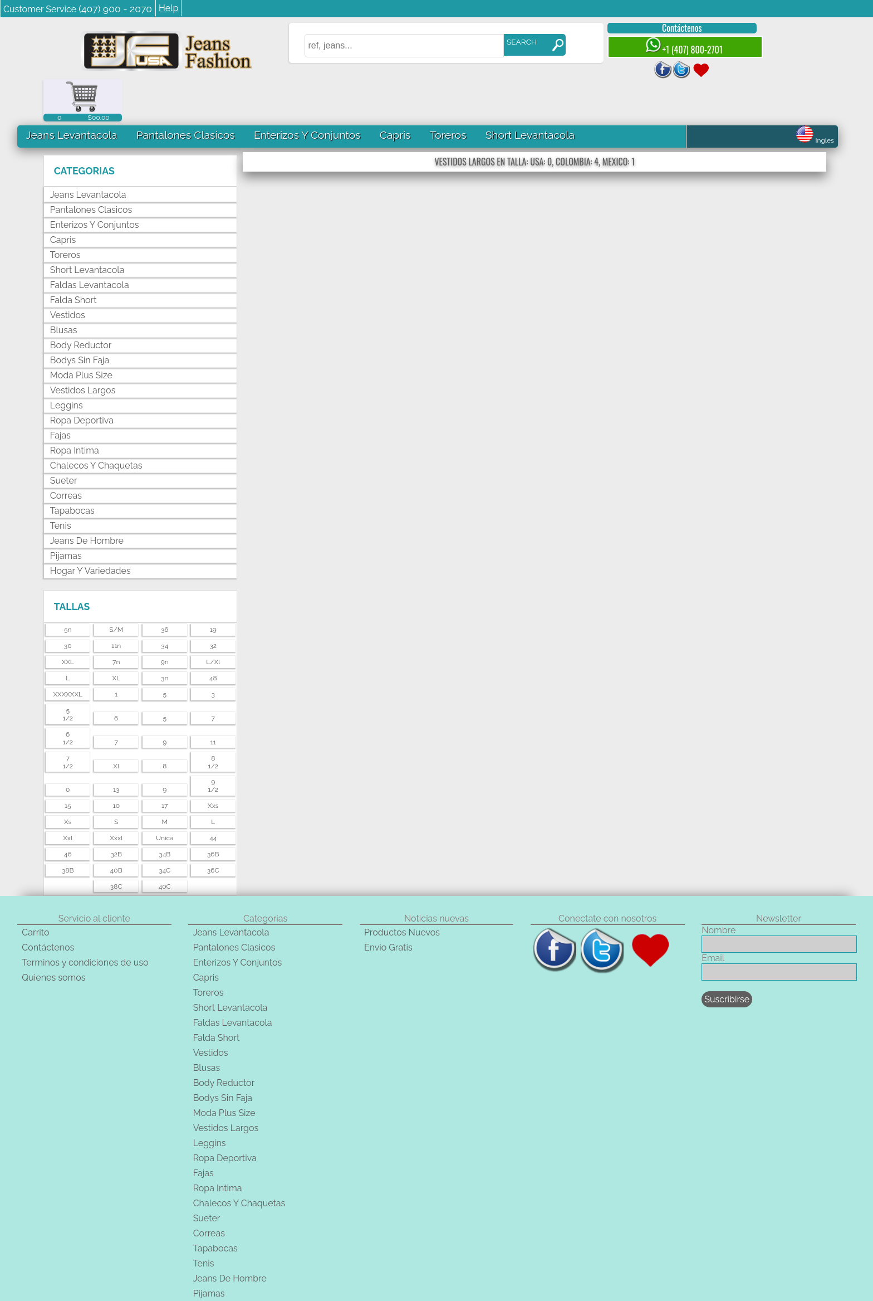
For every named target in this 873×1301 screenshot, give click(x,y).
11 (213, 700)
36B (213, 812)
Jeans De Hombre (87, 499)
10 (116, 763)
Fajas (60, 393)
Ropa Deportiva (82, 378)
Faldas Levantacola (89, 243)
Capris (394, 92)
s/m (116, 588)
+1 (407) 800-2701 (674, 46)
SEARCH (512, 41)
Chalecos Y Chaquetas (96, 423)
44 (213, 796)
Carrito (35, 890)
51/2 (68, 672)
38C (116, 844)
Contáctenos (672, 28)
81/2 (213, 720)
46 (68, 812)
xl (116, 724)
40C (165, 844)
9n (165, 619)
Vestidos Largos (83, 348)
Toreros (447, 92)
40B (116, 828)
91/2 (213, 744)
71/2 (68, 720)
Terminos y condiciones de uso (85, 920)
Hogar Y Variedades (90, 529)
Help (168, 8)
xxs (213, 763)
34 (164, 603)
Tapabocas (72, 469)
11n (116, 603)
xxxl (116, 796)
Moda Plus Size (81, 333)
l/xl (213, 619)
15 (68, 763)
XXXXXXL (67, 652)
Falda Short (73, 258)
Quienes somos (53, 935)
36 (165, 588)
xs (67, 779)
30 (68, 603)
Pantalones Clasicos (185, 92)
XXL (68, 619)
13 (116, 748)
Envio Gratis (388, 905)
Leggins (66, 363)
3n (164, 636)
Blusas (63, 288)
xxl (67, 796)
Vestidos (67, 273)
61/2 (68, 696)
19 (213, 588)
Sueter (63, 438)
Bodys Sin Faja (79, 318)
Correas (66, 454)
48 (213, 636)
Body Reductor (81, 303)
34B (164, 812)
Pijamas (66, 514)
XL (116, 636)
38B (68, 828)
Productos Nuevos (402, 890)
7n (116, 619)
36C (213, 828)
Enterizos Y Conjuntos (307, 92)
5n (68, 588)
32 (213, 603)
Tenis (60, 484)
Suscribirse (726, 957)
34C (164, 828)
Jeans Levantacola (71, 92)
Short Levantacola (529, 92)
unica (165, 796)
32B (116, 812)
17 (164, 763)
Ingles (815, 98)
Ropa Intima (74, 408)
